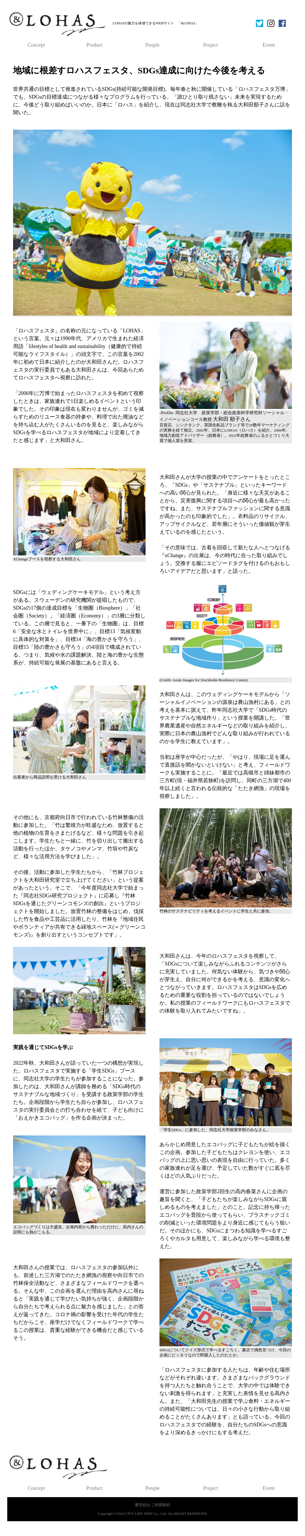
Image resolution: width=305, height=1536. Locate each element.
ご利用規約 (160, 1505)
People (153, 45)
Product (94, 45)
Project (210, 45)
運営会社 (142, 1505)
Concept (36, 45)
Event (269, 45)
